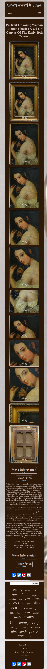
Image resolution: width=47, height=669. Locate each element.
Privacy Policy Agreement (24, 652)
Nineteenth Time (24, 645)
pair (27, 612)
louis (17, 617)
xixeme (36, 613)
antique (30, 636)
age (21, 609)
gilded (29, 603)
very (35, 622)
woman (27, 596)
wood (16, 602)
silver (20, 599)
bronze (29, 617)
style (34, 595)
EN (22, 659)
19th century (19, 622)
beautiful (36, 599)
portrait (33, 632)
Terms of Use (24, 656)
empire (28, 608)
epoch (27, 598)
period (17, 594)
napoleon (35, 627)
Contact (24, 649)
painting (24, 628)
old (11, 627)
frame (27, 591)
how (36, 609)
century (17, 590)
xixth (34, 590)
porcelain (12, 599)
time (37, 602)
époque (19, 613)
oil (9, 603)
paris (12, 613)
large (17, 628)
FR (26, 659)
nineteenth (19, 631)
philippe (21, 635)
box (23, 603)
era (14, 607)
